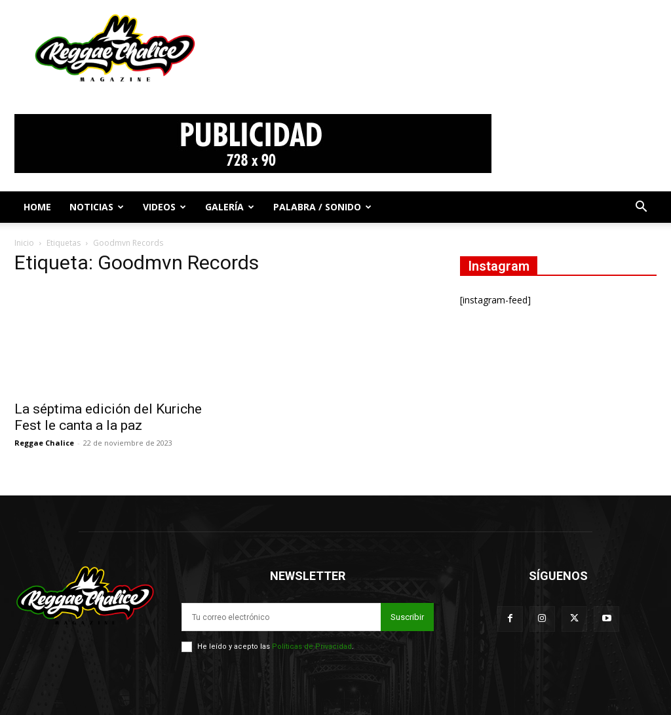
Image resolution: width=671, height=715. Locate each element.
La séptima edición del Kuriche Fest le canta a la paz (108, 417)
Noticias (96, 207)
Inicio (24, 242)
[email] (281, 617)
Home (37, 207)
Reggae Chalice (44, 443)
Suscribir (407, 617)
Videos (164, 207)
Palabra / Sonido (322, 207)
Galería (229, 207)
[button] (641, 208)
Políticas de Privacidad (312, 646)
